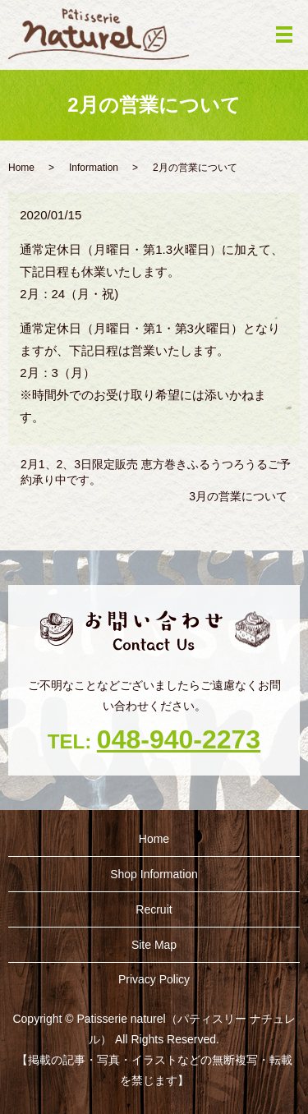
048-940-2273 (178, 739)
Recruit (154, 909)
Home (21, 167)
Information (93, 167)
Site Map (154, 944)
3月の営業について (238, 496)
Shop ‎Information (154, 874)
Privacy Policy (154, 979)
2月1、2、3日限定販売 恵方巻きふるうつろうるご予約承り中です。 (156, 472)
